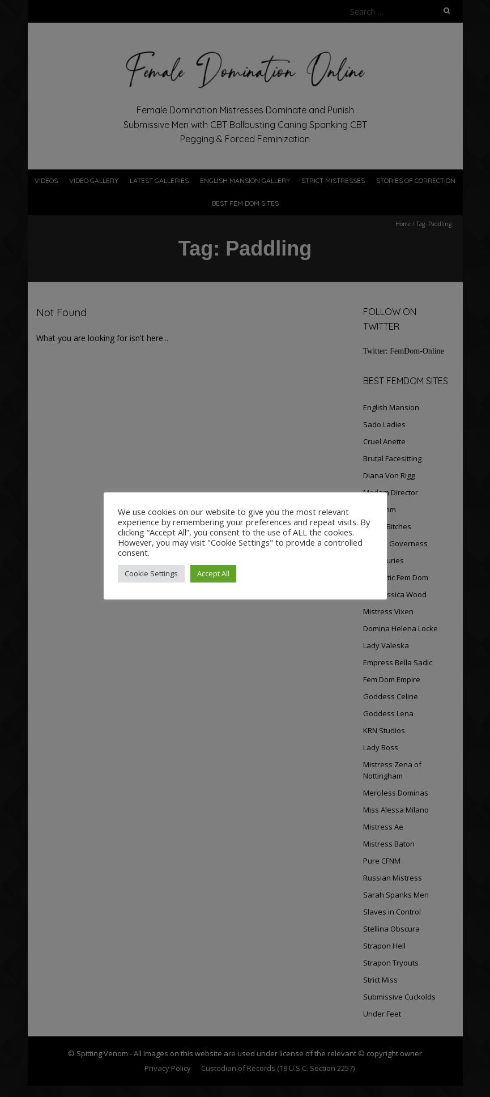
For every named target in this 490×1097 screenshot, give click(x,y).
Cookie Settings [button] (151, 573)
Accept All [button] (213, 573)
